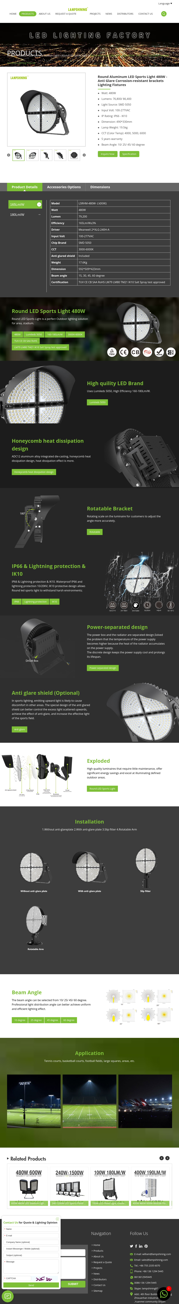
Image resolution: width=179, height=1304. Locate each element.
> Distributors (99, 1279)
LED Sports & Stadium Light (44, 55)
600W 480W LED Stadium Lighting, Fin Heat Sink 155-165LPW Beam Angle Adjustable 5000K (29, 1203)
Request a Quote (65, 13)
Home (13, 13)
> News (96, 1273)
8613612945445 (143, 1277)
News (109, 13)
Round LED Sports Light (74, 55)
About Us (44, 13)
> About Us (98, 1256)
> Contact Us (98, 1285)
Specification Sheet (129, 154)
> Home (96, 1245)
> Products (97, 1250)
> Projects (97, 1267)
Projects (95, 13)
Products (28, 13)
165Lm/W (17, 204)
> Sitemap (97, 1290)
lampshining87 (150, 1288)
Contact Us (145, 13)
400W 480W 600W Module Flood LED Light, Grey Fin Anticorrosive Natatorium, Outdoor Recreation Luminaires (151, 1203)
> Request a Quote (102, 1262)
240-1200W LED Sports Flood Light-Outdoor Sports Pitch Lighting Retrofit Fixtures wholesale (70, 1203)
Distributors (125, 13)
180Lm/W (17, 214)
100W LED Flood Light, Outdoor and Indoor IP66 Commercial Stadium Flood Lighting (110, 1203)
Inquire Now (107, 154)
